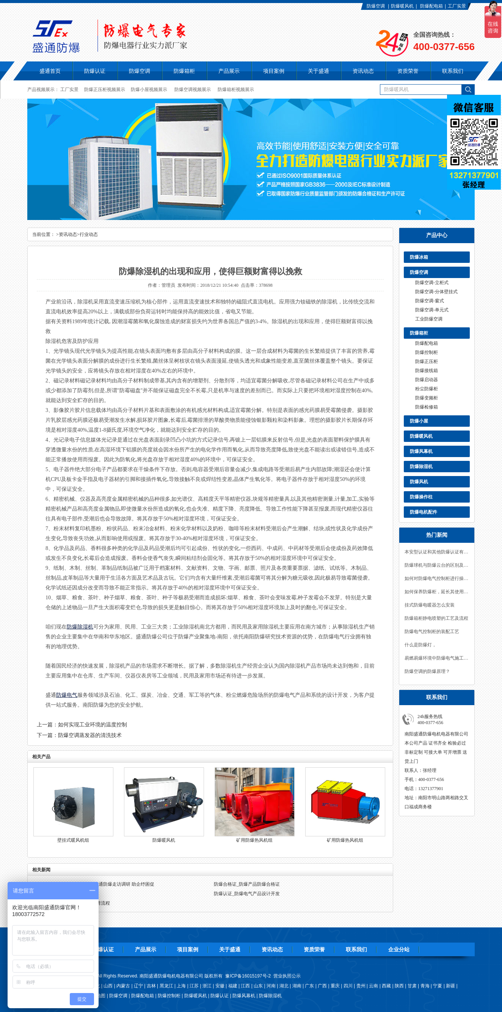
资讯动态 (68, 234)
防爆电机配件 (423, 512)
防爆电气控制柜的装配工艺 (432, 631)
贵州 (361, 985)
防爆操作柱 (421, 497)
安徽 (219, 985)
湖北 (284, 985)
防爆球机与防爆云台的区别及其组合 (437, 565)
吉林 (151, 985)
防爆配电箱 (431, 6)
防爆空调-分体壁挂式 (436, 291)
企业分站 (398, 949)
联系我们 (356, 949)
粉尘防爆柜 (426, 388)
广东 (309, 985)
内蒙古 (123, 985)
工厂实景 (457, 6)
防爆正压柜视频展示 (104, 89)
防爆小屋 (419, 421)
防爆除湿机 (421, 466)
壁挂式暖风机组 (73, 840)
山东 (258, 985)
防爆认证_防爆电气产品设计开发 (247, 893)
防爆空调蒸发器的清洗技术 (90, 735)
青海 (425, 985)
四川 (348, 985)
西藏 (386, 985)
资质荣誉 (314, 949)
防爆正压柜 (426, 361)
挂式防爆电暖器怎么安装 (430, 605)
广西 (322, 985)
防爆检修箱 (426, 407)
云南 (373, 985)
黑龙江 (166, 985)
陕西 (399, 985)
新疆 (450, 985)
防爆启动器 (426, 379)
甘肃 (412, 985)
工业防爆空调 (428, 319)
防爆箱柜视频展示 (236, 89)
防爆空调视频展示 (192, 89)
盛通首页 (50, 71)
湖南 (296, 985)
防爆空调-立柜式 (432, 282)
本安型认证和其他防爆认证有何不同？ (437, 552)
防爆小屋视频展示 (149, 89)
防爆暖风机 (402, 6)
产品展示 (145, 949)
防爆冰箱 (419, 257)
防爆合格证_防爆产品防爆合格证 (247, 884)
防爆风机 (419, 481)
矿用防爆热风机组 (254, 840)
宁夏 (437, 985)
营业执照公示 (287, 976)
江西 (245, 985)
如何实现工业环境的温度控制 (92, 725)
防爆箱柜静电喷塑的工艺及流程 (436, 618)
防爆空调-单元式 (432, 310)
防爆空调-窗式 (429, 300)
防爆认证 (94, 71)
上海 (181, 985)
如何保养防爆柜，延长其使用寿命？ (437, 591)
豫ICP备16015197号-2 (248, 976)
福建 (232, 985)
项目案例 (187, 949)
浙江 (207, 985)
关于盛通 (229, 949)
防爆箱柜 (419, 333)
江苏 (194, 985)
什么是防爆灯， (420, 644)
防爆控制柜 (426, 352)
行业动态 (89, 234)
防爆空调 (376, 6)
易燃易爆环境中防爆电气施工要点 (437, 658)
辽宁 (138, 985)
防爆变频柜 (426, 398)
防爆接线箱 (426, 370)
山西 (108, 985)
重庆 (335, 985)
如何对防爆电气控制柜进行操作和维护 (437, 578)
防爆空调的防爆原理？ (427, 671)
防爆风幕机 (421, 451)
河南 (271, 985)
